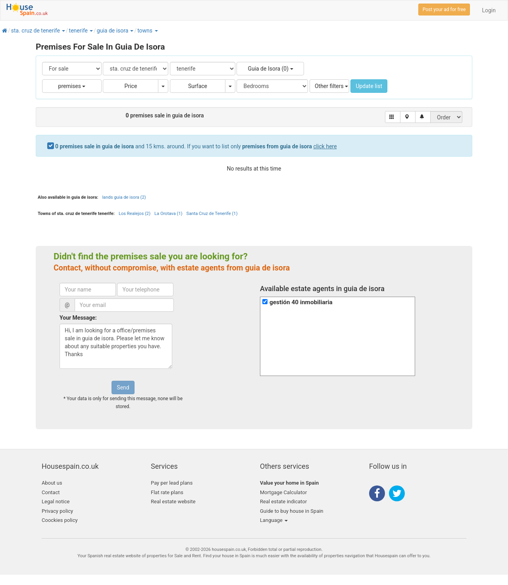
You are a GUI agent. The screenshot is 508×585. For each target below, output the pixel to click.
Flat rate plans (167, 492)
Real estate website (173, 501)
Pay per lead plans (171, 483)
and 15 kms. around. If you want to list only (196, 146)
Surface (197, 86)
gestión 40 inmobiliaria (301, 302)
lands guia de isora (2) (124, 197)
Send (123, 387)
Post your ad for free (444, 9)
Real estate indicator (283, 501)
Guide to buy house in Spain (291, 511)
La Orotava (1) (168, 213)
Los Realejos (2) (134, 213)
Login (489, 10)
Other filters (331, 86)
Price (131, 86)
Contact (51, 492)
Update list (369, 86)
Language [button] (274, 520)
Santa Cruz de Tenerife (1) (212, 213)
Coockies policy (60, 520)
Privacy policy (57, 511)
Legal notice (55, 501)
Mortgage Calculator (283, 492)
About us (52, 483)
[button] (63, 30)
